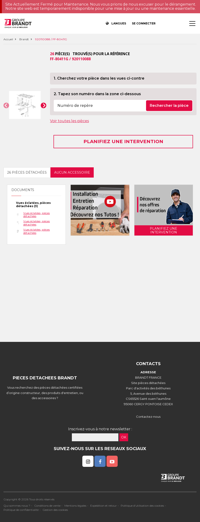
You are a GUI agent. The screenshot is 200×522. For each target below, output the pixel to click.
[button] (6, 105)
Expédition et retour (103, 505)
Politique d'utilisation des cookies (142, 505)
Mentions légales (75, 505)
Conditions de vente (47, 505)
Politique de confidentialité (21, 510)
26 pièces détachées (27, 172)
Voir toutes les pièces (69, 121)
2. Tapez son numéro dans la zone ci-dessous (97, 94)
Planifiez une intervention (123, 141)
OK (123, 437)
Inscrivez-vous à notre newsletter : (100, 429)
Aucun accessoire (72, 172)
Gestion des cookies (55, 510)
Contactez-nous (148, 416)
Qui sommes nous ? (16, 505)
